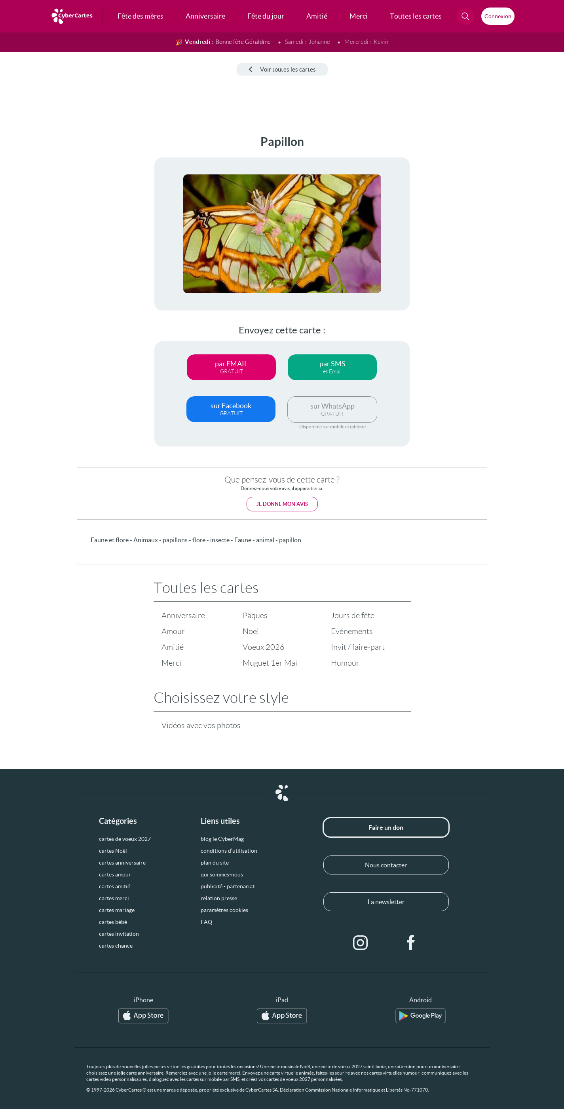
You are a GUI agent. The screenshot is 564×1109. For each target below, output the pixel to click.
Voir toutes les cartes (282, 69)
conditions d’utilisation (229, 851)
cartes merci (114, 898)
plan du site (215, 862)
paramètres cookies (224, 910)
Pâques (255, 615)
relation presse (219, 898)
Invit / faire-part (358, 647)
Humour (345, 663)
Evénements (352, 631)
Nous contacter (386, 865)
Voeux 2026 (264, 647)
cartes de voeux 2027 (125, 839)
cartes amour (115, 874)
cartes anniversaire (122, 862)
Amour (173, 631)
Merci (171, 663)
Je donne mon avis (282, 504)
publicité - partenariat (227, 886)
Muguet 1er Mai (270, 663)
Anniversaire (183, 615)
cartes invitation (119, 934)
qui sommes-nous (222, 874)
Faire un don (385, 827)
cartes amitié (114, 886)
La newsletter (386, 901)
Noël (251, 631)
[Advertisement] (65, 253)
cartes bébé (113, 922)
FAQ (206, 922)
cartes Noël (113, 851)
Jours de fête (352, 615)
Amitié (172, 647)
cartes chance (116, 945)
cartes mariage (117, 910)
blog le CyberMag (222, 839)
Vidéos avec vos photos (201, 725)
